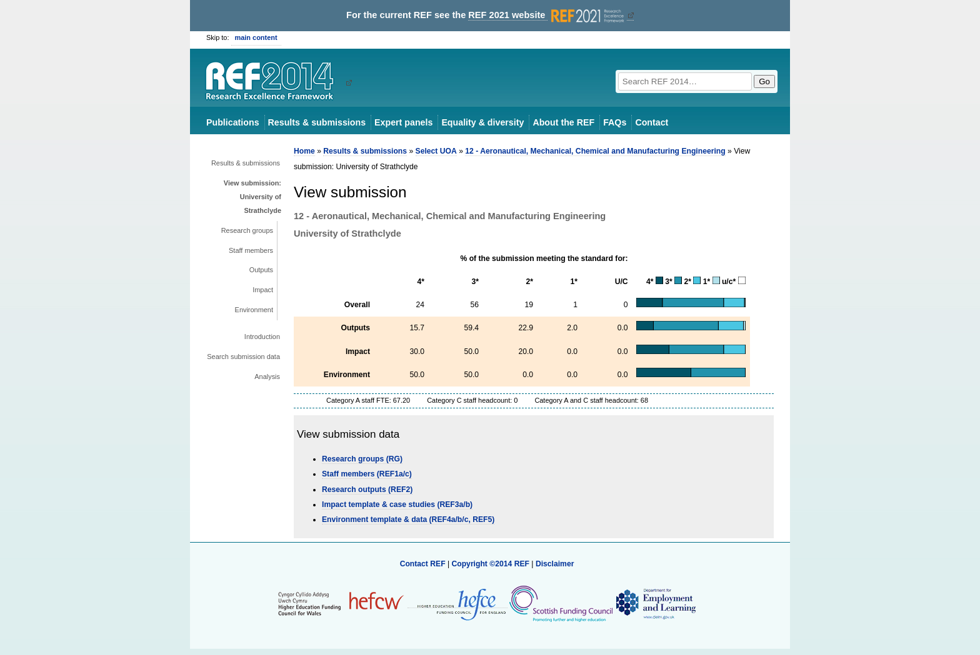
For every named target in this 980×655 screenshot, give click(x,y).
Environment (254, 309)
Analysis (267, 376)
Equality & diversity (482, 122)
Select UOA (436, 151)
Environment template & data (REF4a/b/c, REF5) (408, 519)
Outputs (261, 269)
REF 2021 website (547, 15)
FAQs (614, 122)
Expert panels (403, 122)
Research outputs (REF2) (367, 489)
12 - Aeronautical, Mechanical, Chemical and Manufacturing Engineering (595, 151)
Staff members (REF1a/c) (367, 474)
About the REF (563, 122)
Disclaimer (555, 563)
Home (304, 151)
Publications (232, 122)
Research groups (247, 230)
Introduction (262, 336)
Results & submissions (317, 122)
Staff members (251, 250)
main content (256, 37)
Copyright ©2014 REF (491, 563)
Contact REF (423, 563)
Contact (651, 122)
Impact (262, 289)
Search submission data (243, 356)
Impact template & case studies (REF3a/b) (397, 504)
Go (764, 81)
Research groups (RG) (362, 459)
